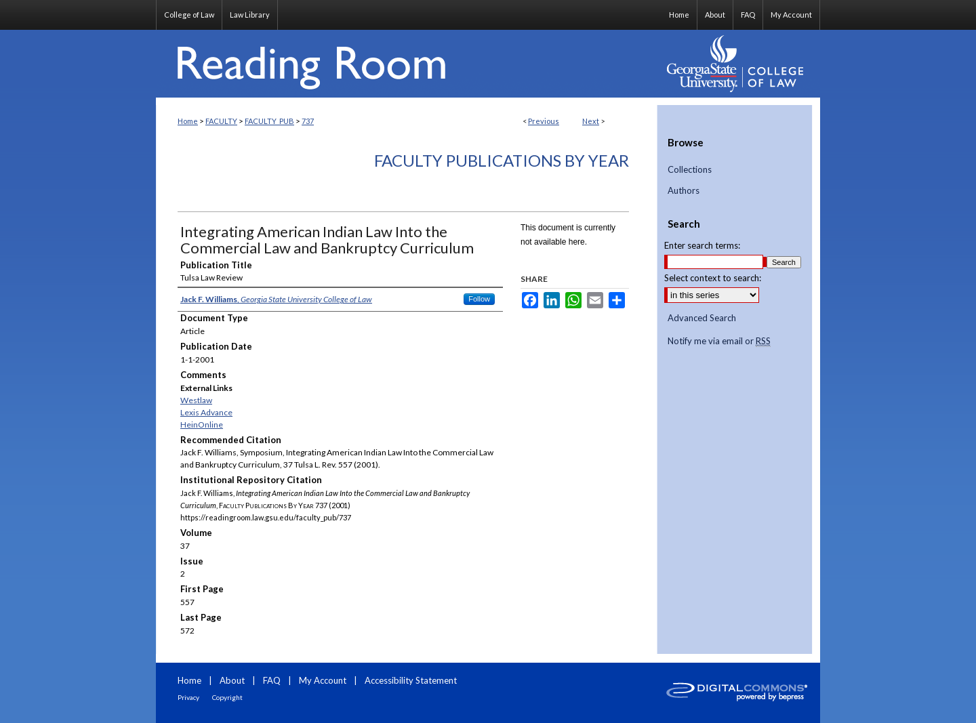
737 (308, 121)
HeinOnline (201, 424)
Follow (479, 299)
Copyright (227, 697)
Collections (690, 170)
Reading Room (406, 64)
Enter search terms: (702, 245)
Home (188, 121)
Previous (543, 121)
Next (590, 121)
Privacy (188, 697)
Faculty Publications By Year (501, 160)
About (232, 680)
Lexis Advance (206, 412)
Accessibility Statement (411, 680)
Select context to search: (712, 277)
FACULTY (221, 121)
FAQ (272, 680)
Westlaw (196, 400)
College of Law (189, 14)
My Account (322, 680)
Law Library (250, 14)
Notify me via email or (719, 341)
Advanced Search (702, 317)
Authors (683, 191)
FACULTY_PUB (269, 121)
